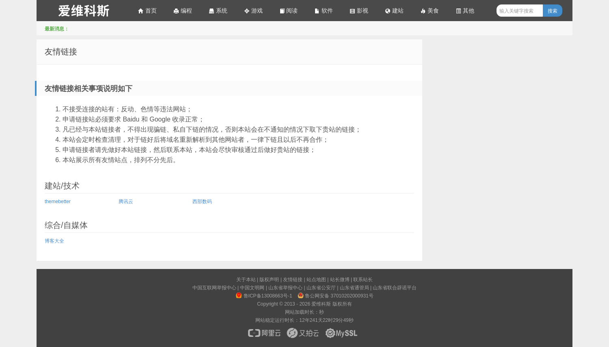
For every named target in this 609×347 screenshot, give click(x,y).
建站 (394, 10)
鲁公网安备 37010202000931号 (335, 296)
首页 (147, 10)
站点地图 (316, 279)
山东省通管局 (354, 288)
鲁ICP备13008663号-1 (263, 295)
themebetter (58, 201)
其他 (465, 10)
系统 (218, 10)
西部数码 (202, 201)
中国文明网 (252, 288)
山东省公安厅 (321, 288)
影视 (359, 10)
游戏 (253, 10)
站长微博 (340, 279)
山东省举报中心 (285, 288)
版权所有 (342, 304)
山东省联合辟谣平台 (395, 288)
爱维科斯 (83, 10)
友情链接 (61, 51)
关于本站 (246, 279)
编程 (182, 10)
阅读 (288, 10)
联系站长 (363, 279)
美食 (429, 10)
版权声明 (269, 279)
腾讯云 (126, 201)
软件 (323, 10)
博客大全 (54, 241)
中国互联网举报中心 (214, 288)
